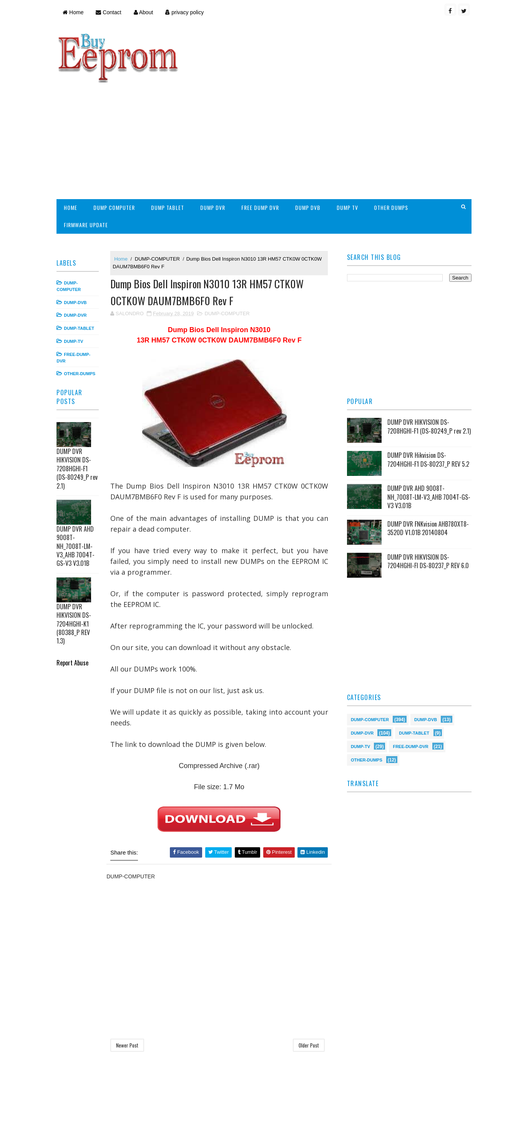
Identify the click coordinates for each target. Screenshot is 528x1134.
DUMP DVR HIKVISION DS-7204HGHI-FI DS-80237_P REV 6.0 (427, 513)
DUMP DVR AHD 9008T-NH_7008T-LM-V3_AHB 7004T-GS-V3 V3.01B (77, 495)
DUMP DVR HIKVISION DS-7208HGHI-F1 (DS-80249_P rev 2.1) (79, 418)
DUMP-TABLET (81, 277)
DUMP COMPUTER (116, 157)
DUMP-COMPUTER (159, 208)
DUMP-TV (75, 290)
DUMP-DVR (77, 264)
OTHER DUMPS (393, 157)
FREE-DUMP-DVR (410, 697)
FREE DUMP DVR (262, 157)
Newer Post (129, 995)
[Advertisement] (329, 87)
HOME (72, 157)
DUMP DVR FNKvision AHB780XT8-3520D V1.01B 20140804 (427, 480)
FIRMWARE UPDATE (88, 174)
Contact (110, 12)
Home (75, 12)
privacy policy (186, 12)
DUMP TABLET (169, 157)
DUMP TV (349, 157)
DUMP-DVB (77, 251)
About (145, 12)
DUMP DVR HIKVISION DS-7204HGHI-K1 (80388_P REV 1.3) (75, 573)
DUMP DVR (214, 157)
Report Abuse (74, 612)
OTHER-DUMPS (81, 323)
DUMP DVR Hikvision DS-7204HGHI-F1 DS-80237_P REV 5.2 (427, 411)
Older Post (308, 995)
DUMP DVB (309, 157)
